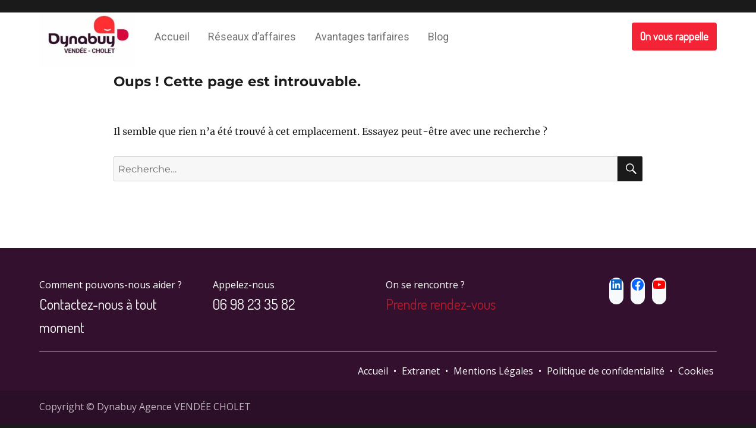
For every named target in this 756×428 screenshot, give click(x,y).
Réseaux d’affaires (252, 36)
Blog (438, 36)
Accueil (172, 36)
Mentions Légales (493, 370)
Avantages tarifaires (362, 36)
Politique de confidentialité (605, 370)
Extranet (421, 370)
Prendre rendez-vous (441, 304)
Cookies (696, 370)
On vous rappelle (674, 36)
